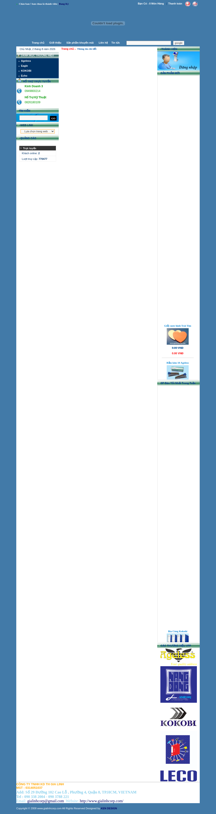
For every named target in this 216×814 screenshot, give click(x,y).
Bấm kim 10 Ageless (177, 367)
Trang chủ (38, 42)
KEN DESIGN (109, 808)
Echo (24, 75)
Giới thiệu (55, 42)
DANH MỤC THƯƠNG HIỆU (37, 55)
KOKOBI (26, 70)
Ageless (26, 60)
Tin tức (115, 42)
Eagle (24, 65)
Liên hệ (103, 42)
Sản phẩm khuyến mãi (80, 42)
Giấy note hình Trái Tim (177, 330)
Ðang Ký (64, 3)
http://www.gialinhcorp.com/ (102, 801)
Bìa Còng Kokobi (177, 635)
